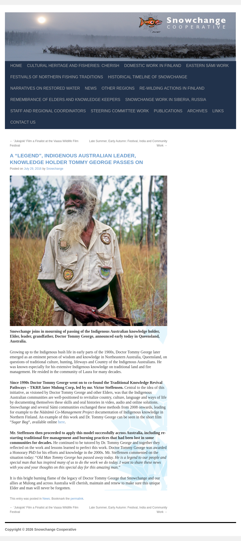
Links (218, 111)
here (61, 422)
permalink (77, 498)
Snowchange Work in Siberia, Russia (165, 100)
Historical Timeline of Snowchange (147, 77)
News (91, 88)
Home (16, 66)
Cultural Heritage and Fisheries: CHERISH (73, 66)
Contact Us (23, 122)
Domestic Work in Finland (152, 66)
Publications (168, 111)
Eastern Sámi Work (207, 66)
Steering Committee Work (120, 111)
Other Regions (118, 88)
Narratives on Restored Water (45, 88)
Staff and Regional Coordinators (48, 111)
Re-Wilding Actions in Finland (171, 88)
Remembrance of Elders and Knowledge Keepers (65, 100)
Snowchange (54, 168)
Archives (197, 111)
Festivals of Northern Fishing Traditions (56, 77)
